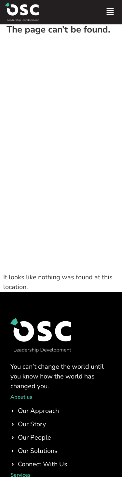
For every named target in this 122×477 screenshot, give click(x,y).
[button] (110, 12)
